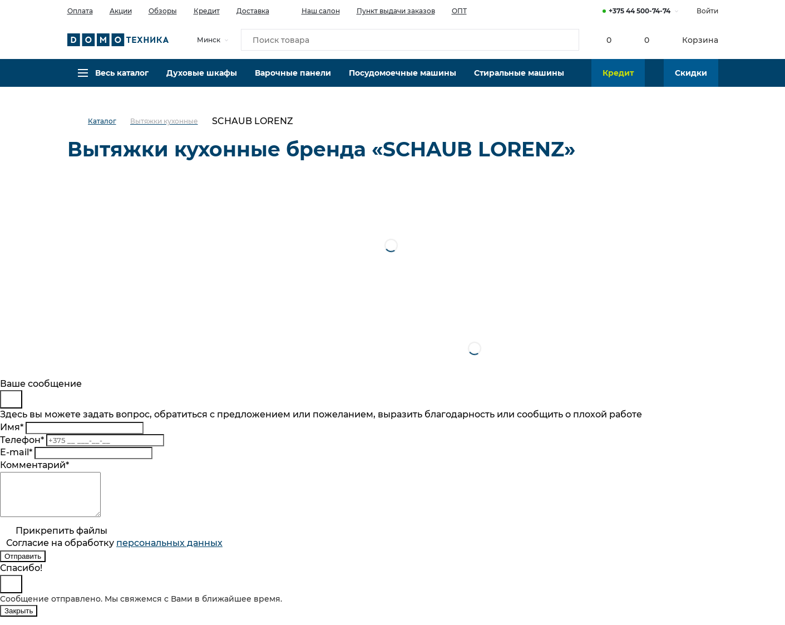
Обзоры (163, 11)
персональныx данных (169, 551)
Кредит (207, 11)
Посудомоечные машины (402, 81)
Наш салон (313, 10)
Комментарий (34, 465)
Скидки (691, 81)
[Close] (11, 399)
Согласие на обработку (114, 551)
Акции (121, 11)
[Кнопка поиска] (566, 41)
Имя (11, 427)
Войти (707, 11)
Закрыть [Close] (18, 619)
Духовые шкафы (201, 81)
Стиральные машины (519, 81)
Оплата (80, 11)
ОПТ (459, 11)
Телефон (22, 440)
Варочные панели (293, 81)
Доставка (252, 11)
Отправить (22, 564)
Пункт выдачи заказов (396, 11)
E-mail (16, 452)
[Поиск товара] (410, 41)
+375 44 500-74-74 (639, 11)
